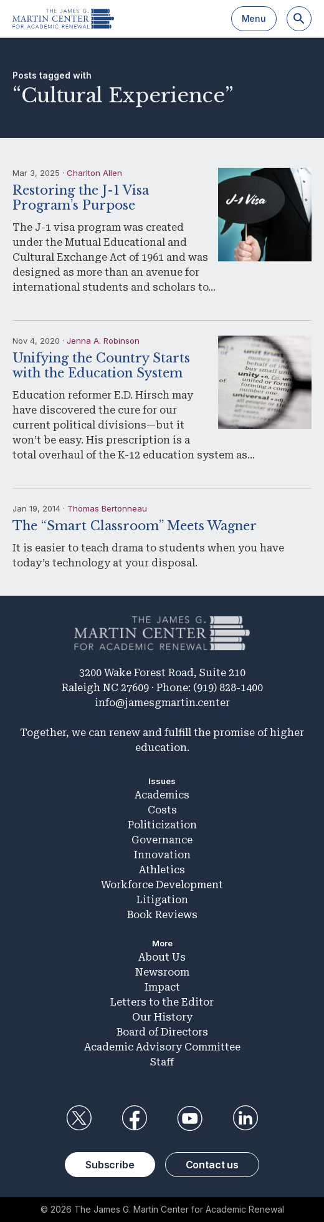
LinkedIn (245, 1118)
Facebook (134, 1118)
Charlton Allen (94, 173)
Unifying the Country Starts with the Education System (101, 366)
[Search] (299, 18)
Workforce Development (162, 885)
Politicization (162, 825)
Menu (254, 18)
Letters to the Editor (162, 1002)
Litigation (162, 900)
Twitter (78, 1118)
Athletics (162, 870)
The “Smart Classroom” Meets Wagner (134, 525)
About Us (162, 957)
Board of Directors (162, 1032)
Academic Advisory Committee (162, 1047)
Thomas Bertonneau (107, 508)
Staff (162, 1062)
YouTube (190, 1118)
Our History (162, 1017)
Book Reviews (162, 915)
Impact (162, 987)
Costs (162, 810)
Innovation (162, 855)
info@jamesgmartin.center (162, 703)
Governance (162, 840)
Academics (162, 795)
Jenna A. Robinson (103, 341)
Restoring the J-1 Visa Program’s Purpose (80, 198)
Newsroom (162, 972)
